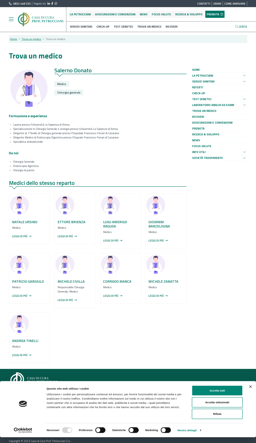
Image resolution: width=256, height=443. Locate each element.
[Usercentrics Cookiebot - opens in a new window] (23, 436)
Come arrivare (235, 3)
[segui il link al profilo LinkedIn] (48, 3)
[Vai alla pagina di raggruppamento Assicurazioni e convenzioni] (212, 122)
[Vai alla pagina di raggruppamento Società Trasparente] (207, 158)
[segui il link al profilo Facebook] (52, 3)
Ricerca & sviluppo (188, 14)
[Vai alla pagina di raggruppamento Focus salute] (201, 146)
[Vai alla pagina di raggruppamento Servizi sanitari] (203, 81)
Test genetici (123, 26)
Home (13, 39)
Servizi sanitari (81, 26)
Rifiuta (217, 419)
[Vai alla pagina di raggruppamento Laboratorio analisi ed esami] (213, 105)
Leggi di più (21, 236)
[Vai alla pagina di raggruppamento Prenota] (198, 128)
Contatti (203, 3)
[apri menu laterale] (11, 20)
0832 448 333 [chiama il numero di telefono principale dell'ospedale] (20, 3)
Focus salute (161, 14)
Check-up (103, 26)
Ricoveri (172, 26)
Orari (217, 3)
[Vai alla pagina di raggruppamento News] (196, 140)
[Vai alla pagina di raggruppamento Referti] (197, 87)
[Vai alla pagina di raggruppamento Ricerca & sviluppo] (205, 134)
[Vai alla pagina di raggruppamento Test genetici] (201, 99)
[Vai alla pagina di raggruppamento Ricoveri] (198, 117)
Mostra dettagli (187, 435)
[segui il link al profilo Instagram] (56, 3)
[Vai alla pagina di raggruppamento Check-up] (198, 93)
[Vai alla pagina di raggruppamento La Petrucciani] (202, 75)
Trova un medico (149, 26)
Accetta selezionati (217, 408)
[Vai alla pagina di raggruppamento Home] (196, 70)
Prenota (215, 14)
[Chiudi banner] (250, 392)
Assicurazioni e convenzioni (115, 14)
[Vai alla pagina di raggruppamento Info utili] (199, 152)
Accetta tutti (217, 396)
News (144, 14)
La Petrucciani (80, 14)
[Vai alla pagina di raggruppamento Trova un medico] (204, 111)
